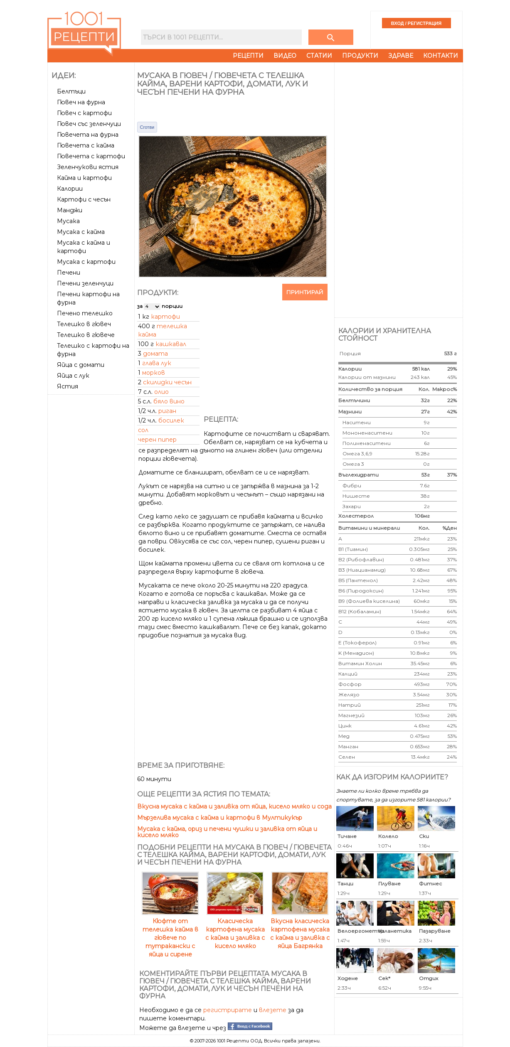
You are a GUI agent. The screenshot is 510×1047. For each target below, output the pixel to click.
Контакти (440, 55)
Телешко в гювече (86, 335)
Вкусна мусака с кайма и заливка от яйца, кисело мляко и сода (234, 806)
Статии (319, 55)
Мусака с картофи (86, 261)
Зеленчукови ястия (87, 167)
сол (143, 430)
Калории (70, 188)
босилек (171, 420)
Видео (284, 55)
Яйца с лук (73, 375)
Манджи (69, 210)
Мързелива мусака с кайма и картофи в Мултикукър (219, 817)
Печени (68, 272)
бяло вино (169, 401)
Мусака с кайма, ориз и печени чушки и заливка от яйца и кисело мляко (227, 832)
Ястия (67, 386)
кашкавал (170, 344)
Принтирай (304, 292)
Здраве (400, 55)
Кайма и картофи (84, 178)
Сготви (147, 127)
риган (167, 411)
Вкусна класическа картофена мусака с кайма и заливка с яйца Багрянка (300, 929)
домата (155, 353)
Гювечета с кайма (85, 145)
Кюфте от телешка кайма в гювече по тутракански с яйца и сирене (170, 933)
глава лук (156, 363)
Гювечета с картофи (91, 156)
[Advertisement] (92, 522)
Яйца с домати (80, 365)
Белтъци (71, 91)
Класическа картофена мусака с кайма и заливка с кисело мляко (235, 929)
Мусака (68, 221)
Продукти (360, 55)
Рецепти (248, 55)
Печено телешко (85, 313)
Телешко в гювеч (84, 324)
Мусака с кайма (81, 232)
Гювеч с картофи (84, 113)
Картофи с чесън (84, 199)
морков (153, 372)
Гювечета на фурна (87, 134)
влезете (272, 1010)
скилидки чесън (167, 382)
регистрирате (227, 1010)
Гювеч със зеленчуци (89, 124)
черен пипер (157, 439)
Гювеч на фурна (81, 102)
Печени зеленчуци (85, 283)
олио (161, 392)
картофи (165, 316)
